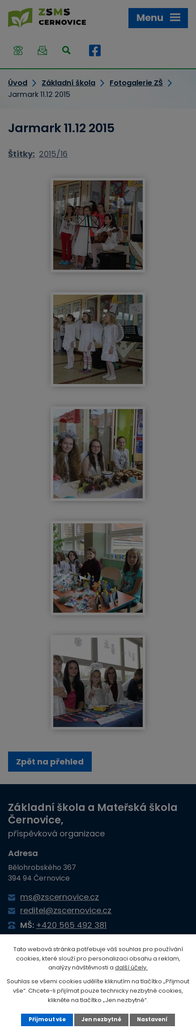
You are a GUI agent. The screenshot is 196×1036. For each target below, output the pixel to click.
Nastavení (152, 1019)
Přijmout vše (47, 1019)
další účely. (131, 967)
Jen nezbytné (101, 1019)
